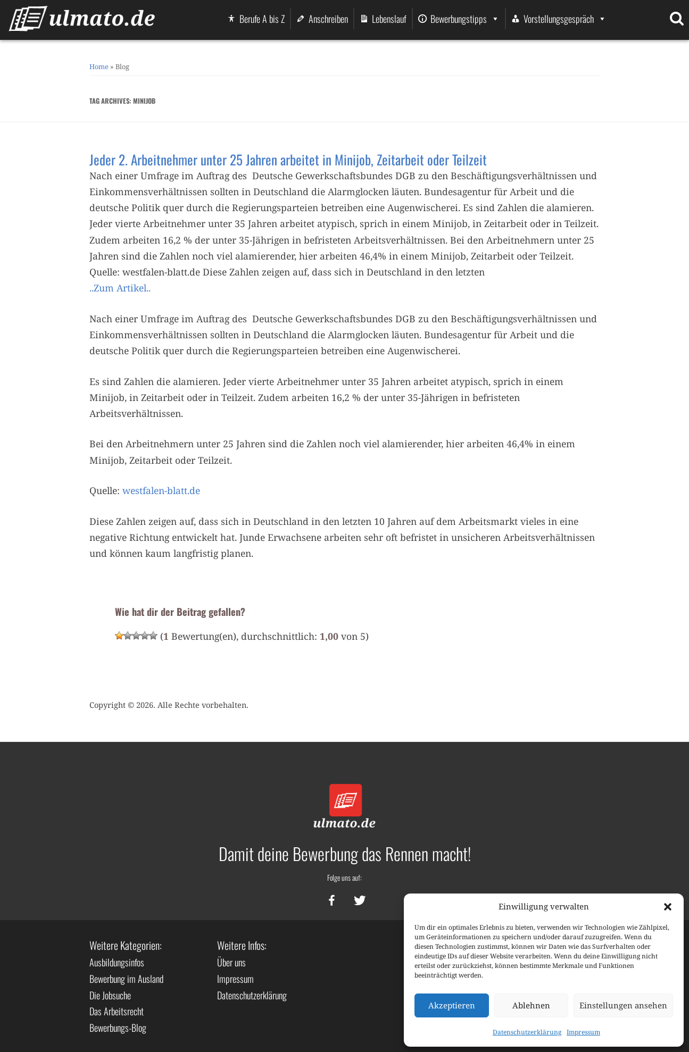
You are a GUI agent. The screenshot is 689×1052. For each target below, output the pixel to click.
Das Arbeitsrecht (116, 1011)
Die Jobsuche (110, 995)
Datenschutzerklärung (527, 1032)
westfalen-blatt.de (161, 490)
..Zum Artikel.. (120, 287)
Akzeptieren (451, 1005)
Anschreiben (328, 19)
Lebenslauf (389, 19)
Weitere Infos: (242, 945)
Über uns (231, 962)
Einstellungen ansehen (623, 1005)
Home (99, 66)
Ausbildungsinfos (116, 962)
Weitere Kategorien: (125, 945)
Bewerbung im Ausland (126, 979)
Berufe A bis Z (262, 19)
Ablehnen (531, 1005)
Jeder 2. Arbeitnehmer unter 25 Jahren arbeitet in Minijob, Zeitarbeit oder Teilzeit (288, 159)
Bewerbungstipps (465, 18)
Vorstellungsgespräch (565, 18)
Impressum (583, 1032)
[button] (667, 906)
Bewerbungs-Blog (117, 1027)
